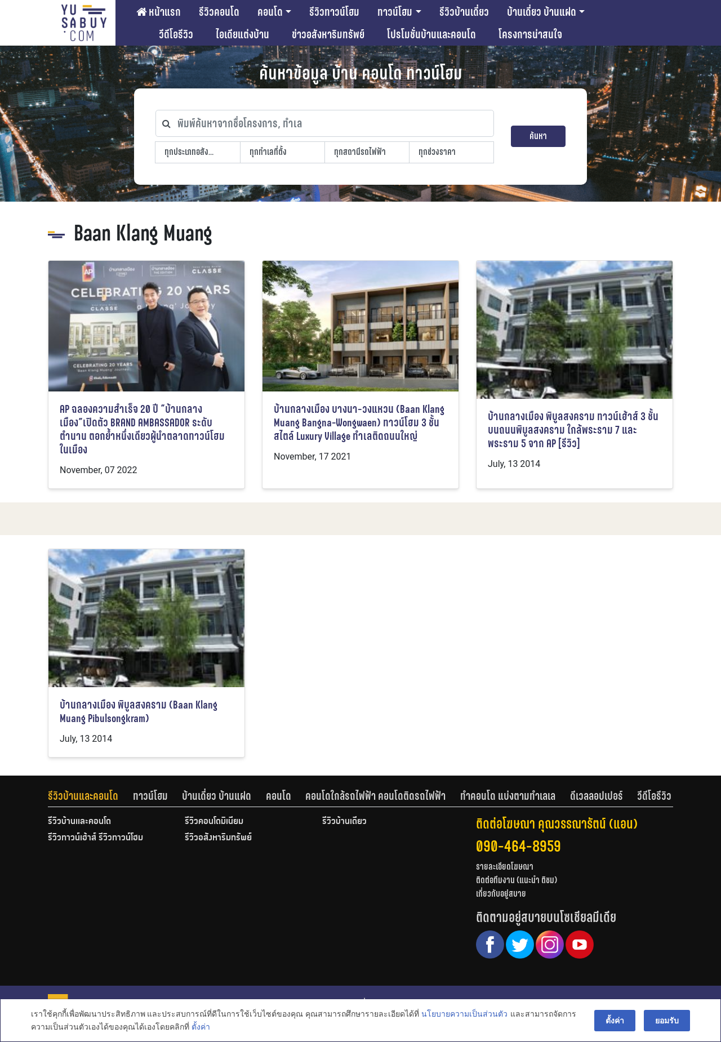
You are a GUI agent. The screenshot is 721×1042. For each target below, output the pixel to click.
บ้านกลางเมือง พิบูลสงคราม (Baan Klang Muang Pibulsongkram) (138, 712)
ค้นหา (538, 136)
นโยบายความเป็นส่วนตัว (464, 1014)
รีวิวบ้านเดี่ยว (464, 12)
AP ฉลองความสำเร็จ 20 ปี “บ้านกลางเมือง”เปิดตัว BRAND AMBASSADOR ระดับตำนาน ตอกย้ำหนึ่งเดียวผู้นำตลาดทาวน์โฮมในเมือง (142, 429)
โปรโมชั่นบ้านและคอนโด (431, 34)
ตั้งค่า (201, 1027)
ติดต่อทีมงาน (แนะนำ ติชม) (516, 880)
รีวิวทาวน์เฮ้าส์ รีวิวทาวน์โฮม (95, 838)
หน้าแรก (158, 12)
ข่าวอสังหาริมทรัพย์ (328, 34)
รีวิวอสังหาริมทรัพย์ (218, 838)
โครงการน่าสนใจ (530, 34)
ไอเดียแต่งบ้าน (242, 34)
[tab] (90, 796)
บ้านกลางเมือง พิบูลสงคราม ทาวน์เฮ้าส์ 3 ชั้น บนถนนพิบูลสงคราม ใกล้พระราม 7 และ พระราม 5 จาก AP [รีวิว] (573, 430)
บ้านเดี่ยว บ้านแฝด (541, 12)
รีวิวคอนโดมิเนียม (214, 821)
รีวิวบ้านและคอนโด (83, 796)
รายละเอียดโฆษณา (504, 866)
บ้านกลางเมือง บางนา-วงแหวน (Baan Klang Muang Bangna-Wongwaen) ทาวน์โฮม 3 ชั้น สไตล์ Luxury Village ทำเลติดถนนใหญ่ (359, 422)
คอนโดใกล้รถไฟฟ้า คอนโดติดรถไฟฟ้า (375, 796)
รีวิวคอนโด (219, 12)
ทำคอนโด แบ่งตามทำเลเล (507, 796)
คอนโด (270, 12)
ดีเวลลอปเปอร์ (596, 796)
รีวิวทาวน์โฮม (334, 12)
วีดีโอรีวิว (176, 34)
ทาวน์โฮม (394, 12)
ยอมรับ (667, 1020)
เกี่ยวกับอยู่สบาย (501, 893)
